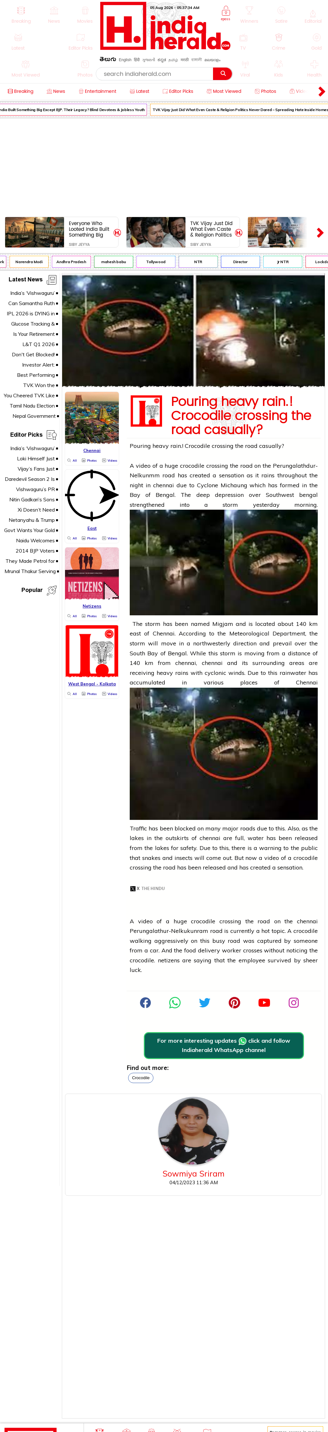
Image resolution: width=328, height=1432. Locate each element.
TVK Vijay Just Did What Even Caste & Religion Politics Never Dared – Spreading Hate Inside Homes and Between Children (211, 229)
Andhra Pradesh (74, 261)
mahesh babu (116, 261)
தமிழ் (173, 60)
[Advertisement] (164, 166)
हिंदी (137, 60)
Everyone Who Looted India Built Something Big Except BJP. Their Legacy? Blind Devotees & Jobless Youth (89, 229)
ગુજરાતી (148, 60)
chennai (163, 485)
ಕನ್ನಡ (162, 60)
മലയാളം (212, 60)
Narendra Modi (31, 261)
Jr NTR (285, 261)
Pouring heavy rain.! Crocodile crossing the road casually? (241, 416)
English (125, 60)
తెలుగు (108, 60)
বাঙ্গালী (196, 60)
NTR (201, 261)
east (135, 633)
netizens (169, 960)
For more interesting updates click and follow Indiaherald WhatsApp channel (223, 1045)
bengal (308, 494)
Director (243, 261)
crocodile (141, 1077)
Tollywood (158, 261)
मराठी (185, 60)
